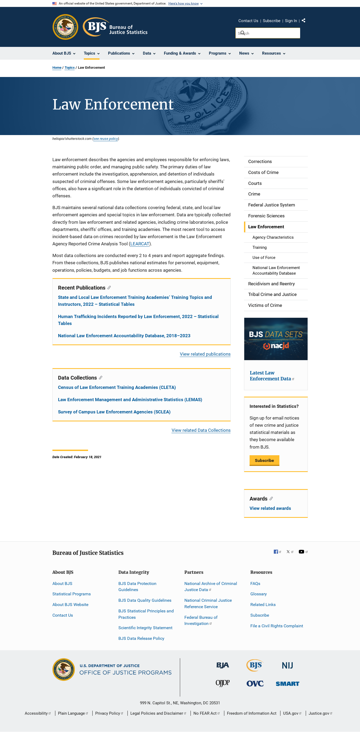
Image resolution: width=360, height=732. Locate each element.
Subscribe (271, 20)
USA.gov (292, 713)
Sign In (291, 20)
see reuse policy (105, 138)
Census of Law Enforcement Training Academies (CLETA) (117, 387)
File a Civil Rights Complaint (276, 625)
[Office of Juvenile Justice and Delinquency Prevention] (223, 684)
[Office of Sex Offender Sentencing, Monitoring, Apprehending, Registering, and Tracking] (287, 682)
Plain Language (73, 713)
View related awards (270, 508)
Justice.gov (321, 713)
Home (56, 68)
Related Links (263, 604)
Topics (70, 68)
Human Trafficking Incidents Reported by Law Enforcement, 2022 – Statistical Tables (138, 320)
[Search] (267, 33)
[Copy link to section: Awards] (270, 498)
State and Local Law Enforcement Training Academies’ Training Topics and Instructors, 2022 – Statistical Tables (135, 301)
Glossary (258, 593)
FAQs (255, 583)
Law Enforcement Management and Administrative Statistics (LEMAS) (130, 399)
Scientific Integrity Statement (145, 627)
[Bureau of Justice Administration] (223, 662)
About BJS (62, 583)
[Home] (115, 26)
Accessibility (38, 713)
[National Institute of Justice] (287, 663)
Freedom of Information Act (251, 713)
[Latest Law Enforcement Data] (276, 339)
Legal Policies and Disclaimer (158, 713)
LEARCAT (139, 243)
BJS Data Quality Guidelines (144, 600)
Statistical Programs (71, 593)
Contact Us (248, 20)
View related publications (205, 354)
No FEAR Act (206, 713)
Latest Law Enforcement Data (272, 376)
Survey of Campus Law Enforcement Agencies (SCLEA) (114, 411)
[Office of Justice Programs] (65, 27)
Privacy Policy (109, 713)
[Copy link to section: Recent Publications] (108, 287)
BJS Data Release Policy (141, 638)
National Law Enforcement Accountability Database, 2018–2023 (124, 335)
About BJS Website (70, 604)
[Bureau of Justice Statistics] (255, 669)
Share (305, 21)
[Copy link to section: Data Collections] (99, 377)
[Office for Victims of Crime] (255, 683)
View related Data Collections (201, 430)
